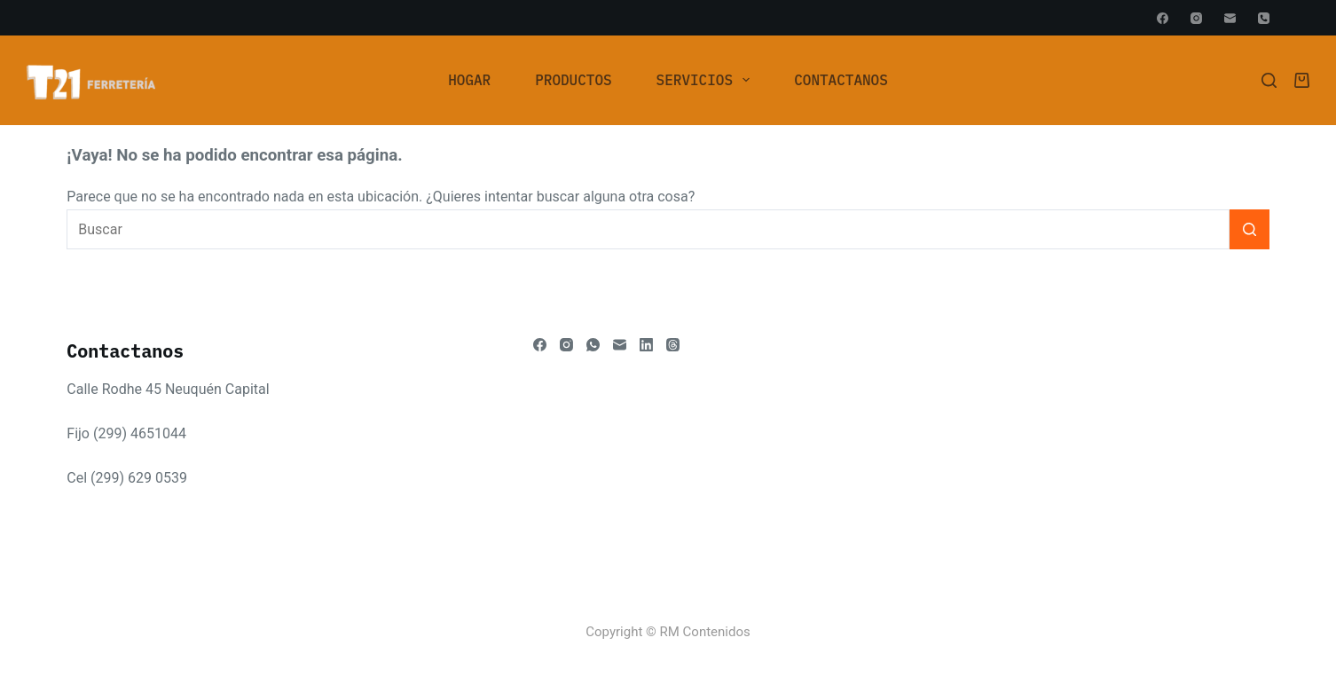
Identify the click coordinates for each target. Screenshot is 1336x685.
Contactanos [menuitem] (841, 80)
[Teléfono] (1263, 18)
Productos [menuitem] (573, 80)
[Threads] (673, 344)
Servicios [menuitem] (707, 80)
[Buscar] (1269, 80)
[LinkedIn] (646, 344)
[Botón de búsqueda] (1249, 229)
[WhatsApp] (593, 344)
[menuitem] (469, 80)
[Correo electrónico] (1230, 18)
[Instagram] (1196, 18)
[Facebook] (1162, 18)
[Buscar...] (648, 229)
